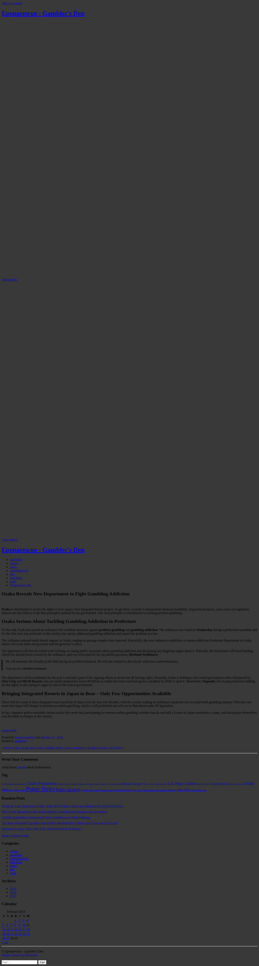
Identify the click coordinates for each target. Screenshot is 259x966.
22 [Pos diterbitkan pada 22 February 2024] (16, 933)
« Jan (5, 942)
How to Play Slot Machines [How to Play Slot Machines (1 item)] (155, 784)
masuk (21, 767)
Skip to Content (12, 3)
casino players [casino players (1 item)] (20, 784)
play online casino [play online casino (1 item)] (17, 790)
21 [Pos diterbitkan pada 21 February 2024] (12, 933)
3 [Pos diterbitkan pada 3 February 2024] (23, 920)
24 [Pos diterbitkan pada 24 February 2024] (24, 933)
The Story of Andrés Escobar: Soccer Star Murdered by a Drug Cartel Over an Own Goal (59, 823)
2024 (13, 888)
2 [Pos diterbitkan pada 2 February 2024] (19, 920)
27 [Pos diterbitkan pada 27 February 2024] (8, 938)
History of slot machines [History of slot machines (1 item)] (110, 784)
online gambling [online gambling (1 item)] (236, 784)
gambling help (19, 570)
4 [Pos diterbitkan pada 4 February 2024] (27, 920)
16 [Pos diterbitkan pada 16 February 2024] (20, 929)
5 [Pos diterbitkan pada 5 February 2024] (3, 925)
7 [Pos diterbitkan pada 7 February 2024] (11, 925)
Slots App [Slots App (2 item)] (183, 789)
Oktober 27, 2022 (51, 737)
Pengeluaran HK (20, 585)
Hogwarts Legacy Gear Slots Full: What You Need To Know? (42, 828)
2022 (13, 896)
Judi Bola (16, 578)
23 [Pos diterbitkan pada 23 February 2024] (20, 933)
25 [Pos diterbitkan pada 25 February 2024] (28, 933)
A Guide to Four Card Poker (103, 748)
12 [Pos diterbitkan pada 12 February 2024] (3, 929)
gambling (16, 559)
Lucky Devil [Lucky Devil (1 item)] (202, 784)
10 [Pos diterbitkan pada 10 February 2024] (24, 925)
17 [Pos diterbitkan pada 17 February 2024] (24, 929)
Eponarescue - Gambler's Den (43, 13)
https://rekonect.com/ (15, 835)
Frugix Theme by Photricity (20, 955)
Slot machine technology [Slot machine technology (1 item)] (166, 790)
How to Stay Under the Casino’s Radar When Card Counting (43, 748)
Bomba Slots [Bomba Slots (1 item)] (7, 784)
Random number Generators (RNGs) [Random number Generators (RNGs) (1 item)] (116, 790)
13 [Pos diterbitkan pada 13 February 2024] (8, 929)
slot (12, 574)
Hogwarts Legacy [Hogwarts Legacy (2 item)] (132, 783)
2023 (13, 892)
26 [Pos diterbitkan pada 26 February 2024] (3, 938)
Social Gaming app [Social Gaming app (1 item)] (198, 790)
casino (14, 563)
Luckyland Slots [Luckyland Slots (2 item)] (218, 783)
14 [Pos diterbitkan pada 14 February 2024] (12, 929)
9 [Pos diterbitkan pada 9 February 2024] (19, 925)
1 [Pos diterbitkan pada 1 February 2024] (15, 920)
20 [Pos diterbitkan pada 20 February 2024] (8, 933)
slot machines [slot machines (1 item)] (148, 790)
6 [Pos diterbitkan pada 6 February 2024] (7, 925)
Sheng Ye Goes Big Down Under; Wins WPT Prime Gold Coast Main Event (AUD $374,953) (62, 806)
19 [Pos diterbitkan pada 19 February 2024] (3, 933)
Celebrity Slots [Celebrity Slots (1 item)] (63, 784)
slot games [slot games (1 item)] (137, 790)
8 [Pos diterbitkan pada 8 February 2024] (15, 925)
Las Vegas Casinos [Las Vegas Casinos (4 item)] (182, 783)
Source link (9, 730)
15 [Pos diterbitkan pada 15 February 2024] (16, 929)
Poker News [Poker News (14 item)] (40, 789)
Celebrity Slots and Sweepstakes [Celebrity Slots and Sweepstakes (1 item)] (85, 784)
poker (13, 567)
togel (13, 581)
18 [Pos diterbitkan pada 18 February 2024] (28, 929)
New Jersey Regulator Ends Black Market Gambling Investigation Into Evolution (54, 811)
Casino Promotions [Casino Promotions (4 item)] (41, 783)
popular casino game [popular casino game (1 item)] (90, 790)
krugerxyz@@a (25, 737)
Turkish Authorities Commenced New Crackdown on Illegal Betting (46, 817)
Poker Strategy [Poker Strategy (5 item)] (68, 789)
